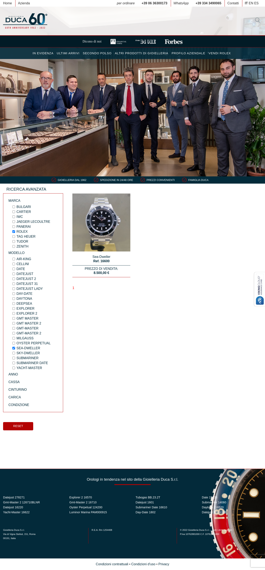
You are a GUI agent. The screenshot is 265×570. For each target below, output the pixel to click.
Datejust (24, 274)
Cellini (22, 264)
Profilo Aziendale (188, 53)
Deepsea (24, 303)
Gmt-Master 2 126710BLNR (21, 502)
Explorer (25, 308)
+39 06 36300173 (154, 3)
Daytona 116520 (213, 507)
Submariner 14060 (214, 502)
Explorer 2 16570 (80, 497)
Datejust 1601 (145, 502)
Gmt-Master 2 (28, 333)
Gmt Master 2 (28, 323)
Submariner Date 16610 (151, 507)
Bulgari (23, 207)
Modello (16, 253)
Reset (18, 426)
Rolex (22, 231)
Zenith (22, 246)
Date (20, 269)
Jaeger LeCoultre (33, 221)
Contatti (233, 3)
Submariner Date (32, 363)
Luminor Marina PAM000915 (88, 512)
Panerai (23, 226)
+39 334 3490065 (208, 3)
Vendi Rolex (219, 53)
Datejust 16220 (13, 507)
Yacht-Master (29, 368)
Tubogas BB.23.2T (148, 497)
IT (246, 3)
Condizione (18, 405)
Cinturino (17, 389)
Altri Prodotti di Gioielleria (141, 53)
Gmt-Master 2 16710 (83, 502)
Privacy (163, 564)
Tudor (22, 241)
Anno (13, 374)
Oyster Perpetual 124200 (85, 507)
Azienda (24, 3)
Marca (14, 200)
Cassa (14, 382)
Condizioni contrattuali (112, 564)
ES (256, 3)
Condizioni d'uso (143, 564)
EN (251, 3)
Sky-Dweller (28, 353)
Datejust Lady (29, 288)
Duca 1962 (25, 21)
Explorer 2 (26, 313)
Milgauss (25, 338)
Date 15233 (209, 497)
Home (7, 3)
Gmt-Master (27, 328)
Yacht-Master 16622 (16, 512)
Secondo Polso (97, 53)
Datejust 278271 (14, 497)
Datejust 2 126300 (214, 512)
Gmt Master (27, 318)
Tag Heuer (25, 236)
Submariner (27, 358)
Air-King (23, 259)
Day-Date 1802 (146, 512)
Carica (14, 397)
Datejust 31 (27, 284)
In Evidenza (43, 53)
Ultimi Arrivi (68, 53)
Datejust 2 (26, 279)
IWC (19, 216)
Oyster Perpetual (33, 343)
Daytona (24, 298)
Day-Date (24, 293)
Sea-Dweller (28, 348)
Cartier (23, 212)
